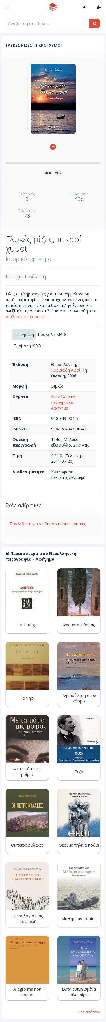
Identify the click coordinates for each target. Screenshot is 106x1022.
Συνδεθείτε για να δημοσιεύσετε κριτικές (48, 523)
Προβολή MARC (53, 334)
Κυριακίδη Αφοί (65, 370)
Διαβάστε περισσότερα (27, 316)
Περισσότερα (89, 1012)
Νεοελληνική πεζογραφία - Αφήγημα (63, 402)
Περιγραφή (24, 334)
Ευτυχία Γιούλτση (26, 276)
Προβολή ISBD (27, 345)
